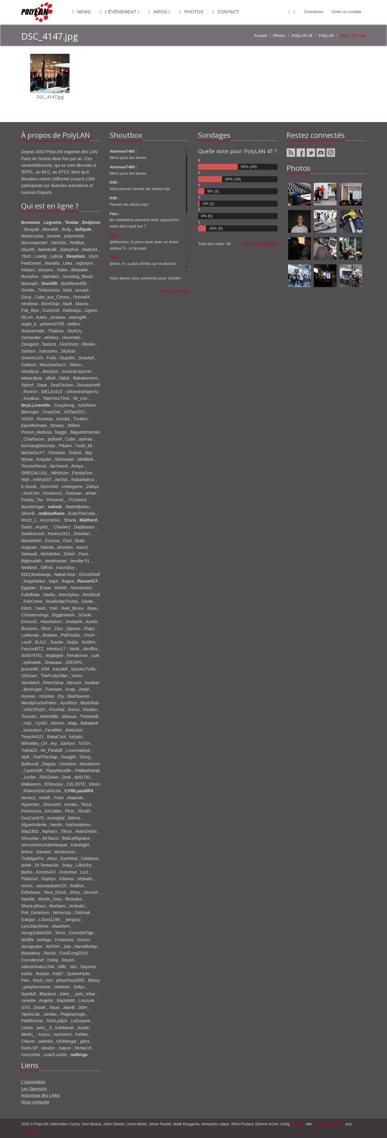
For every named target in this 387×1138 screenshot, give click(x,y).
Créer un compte (346, 11)
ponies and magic (328, 1124)
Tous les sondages (260, 244)
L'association (33, 1081)
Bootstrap (30, 1130)
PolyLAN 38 (301, 35)
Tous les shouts (174, 291)
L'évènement (119, 11)
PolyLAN (326, 35)
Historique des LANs (40, 1095)
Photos (191, 11)
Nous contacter (35, 1102)
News (81, 11)
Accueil (260, 35)
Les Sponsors (34, 1088)
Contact (226, 11)
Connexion (313, 11)
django (297, 1124)
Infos (159, 11)
